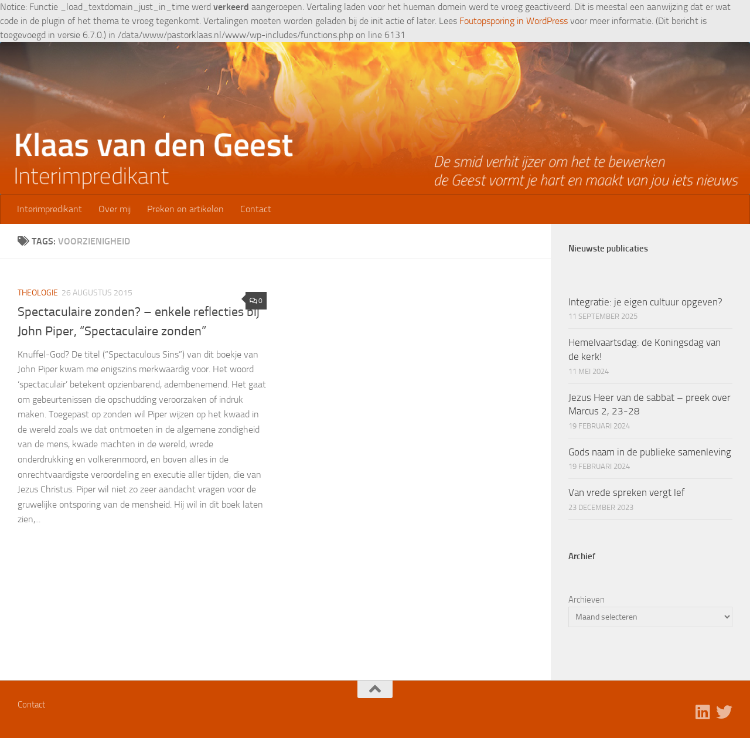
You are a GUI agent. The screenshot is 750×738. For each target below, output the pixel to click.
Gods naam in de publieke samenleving (649, 452)
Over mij (114, 209)
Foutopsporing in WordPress (513, 20)
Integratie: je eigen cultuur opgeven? (645, 302)
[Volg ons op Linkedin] (703, 712)
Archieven (586, 599)
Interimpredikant (49, 209)
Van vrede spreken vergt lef (626, 492)
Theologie (38, 293)
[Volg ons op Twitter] (724, 712)
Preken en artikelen (185, 209)
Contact (255, 209)
